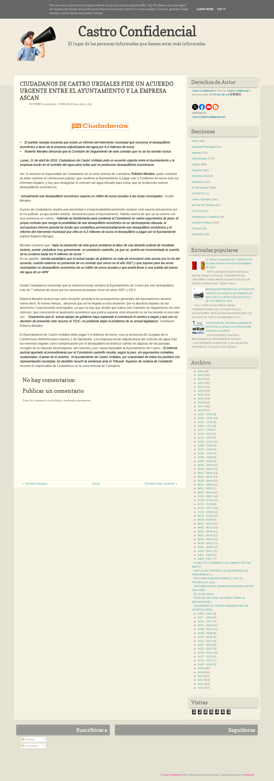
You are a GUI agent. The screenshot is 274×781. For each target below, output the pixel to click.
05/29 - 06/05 (205, 531)
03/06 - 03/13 (205, 629)
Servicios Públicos (202, 222)
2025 (200, 375)
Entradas (28, 739)
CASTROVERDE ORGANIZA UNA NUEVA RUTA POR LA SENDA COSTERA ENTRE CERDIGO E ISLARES (229, 327)
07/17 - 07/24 (205, 504)
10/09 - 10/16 (205, 457)
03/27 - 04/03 (205, 617)
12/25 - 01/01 (205, 414)
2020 (200, 394)
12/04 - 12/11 (205, 426)
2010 (200, 687)
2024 (200, 379)
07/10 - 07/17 (205, 508)
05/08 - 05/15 (205, 543)
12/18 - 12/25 (205, 418)
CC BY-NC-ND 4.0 (219, 94)
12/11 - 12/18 (205, 422)
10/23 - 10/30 (205, 449)
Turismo (196, 228)
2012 (200, 680)
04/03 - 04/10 (205, 613)
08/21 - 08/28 (205, 484)
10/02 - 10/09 (205, 461)
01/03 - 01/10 (205, 664)
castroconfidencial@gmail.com (208, 117)
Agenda (196, 152)
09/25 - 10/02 (205, 465)
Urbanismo (198, 234)
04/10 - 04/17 (205, 558)
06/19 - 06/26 (205, 519)
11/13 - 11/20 (205, 437)
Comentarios (30, 746)
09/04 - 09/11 (205, 476)
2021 (200, 390)
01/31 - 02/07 (205, 648)
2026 (200, 371)
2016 (200, 410)
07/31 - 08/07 (205, 496)
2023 (200, 383)
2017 (200, 406)
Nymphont (249, 775)
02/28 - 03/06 (205, 633)
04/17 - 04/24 (205, 555)
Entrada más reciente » (161, 483)
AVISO (195, 141)
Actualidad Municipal (203, 146)
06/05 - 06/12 (205, 527)
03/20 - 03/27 (205, 621)
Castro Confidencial (137, 31)
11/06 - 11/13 (205, 441)
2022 (200, 386)
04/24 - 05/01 (205, 551)
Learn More (205, 9)
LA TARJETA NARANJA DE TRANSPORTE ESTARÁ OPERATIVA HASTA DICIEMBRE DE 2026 (229, 263)
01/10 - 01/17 (205, 660)
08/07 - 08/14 (205, 492)
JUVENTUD (198, 193)
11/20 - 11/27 (205, 433)
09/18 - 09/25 (205, 468)
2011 (200, 684)
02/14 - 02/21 (205, 641)
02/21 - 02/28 (205, 637)
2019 (200, 398)
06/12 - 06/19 (205, 523)
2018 (200, 402)
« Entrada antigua (34, 483)
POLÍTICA (197, 211)
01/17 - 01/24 (205, 656)
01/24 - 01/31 (205, 652)
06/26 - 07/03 (205, 515)
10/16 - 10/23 (205, 453)
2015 (200, 668)
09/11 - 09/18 (205, 472)
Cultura (196, 164)
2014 (200, 672)
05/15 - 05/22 (205, 539)
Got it (221, 9)
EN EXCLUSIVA (200, 176)
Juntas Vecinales (201, 199)
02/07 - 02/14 (205, 644)
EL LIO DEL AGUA (203, 594)
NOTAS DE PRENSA (203, 205)
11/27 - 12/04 (205, 429)
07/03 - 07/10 (205, 512)
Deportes (197, 170)
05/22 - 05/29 (205, 535)
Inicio (96, 483)
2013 (200, 676)
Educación (198, 181)
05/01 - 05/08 (205, 547)
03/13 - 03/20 (205, 625)
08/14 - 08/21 (205, 488)
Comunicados (49, 104)
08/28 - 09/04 (205, 480)
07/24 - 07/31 (205, 500)
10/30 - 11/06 (205, 445)
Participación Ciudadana (205, 216)
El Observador (200, 187)
